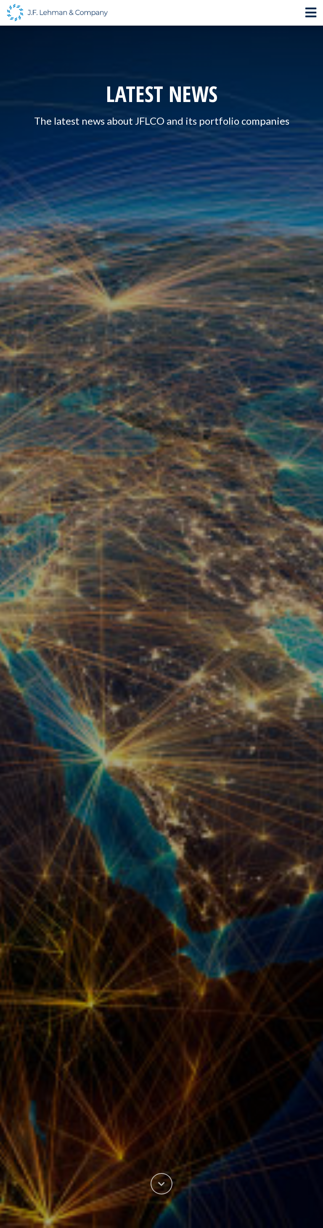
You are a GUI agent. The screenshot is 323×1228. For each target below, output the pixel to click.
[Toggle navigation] (311, 12)
